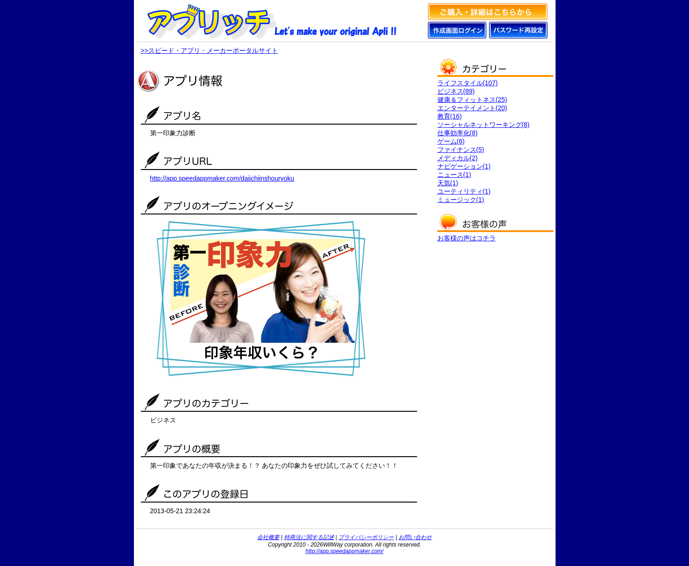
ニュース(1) (454, 174)
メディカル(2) (457, 158)
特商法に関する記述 (309, 537)
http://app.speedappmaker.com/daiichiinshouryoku (222, 178)
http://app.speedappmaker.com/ (344, 551)
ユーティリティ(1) (464, 191)
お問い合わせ (415, 537)
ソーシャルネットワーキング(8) (483, 124)
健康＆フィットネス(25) (472, 99)
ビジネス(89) (456, 91)
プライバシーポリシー (366, 537)
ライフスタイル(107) (467, 83)
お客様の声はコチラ (466, 238)
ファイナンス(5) (460, 149)
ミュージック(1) (460, 199)
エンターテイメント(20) (472, 108)
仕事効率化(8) (457, 133)
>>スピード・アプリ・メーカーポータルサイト (209, 50)
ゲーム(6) (451, 141)
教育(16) (449, 116)
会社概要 (268, 537)
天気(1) (447, 183)
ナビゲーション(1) (464, 166)
